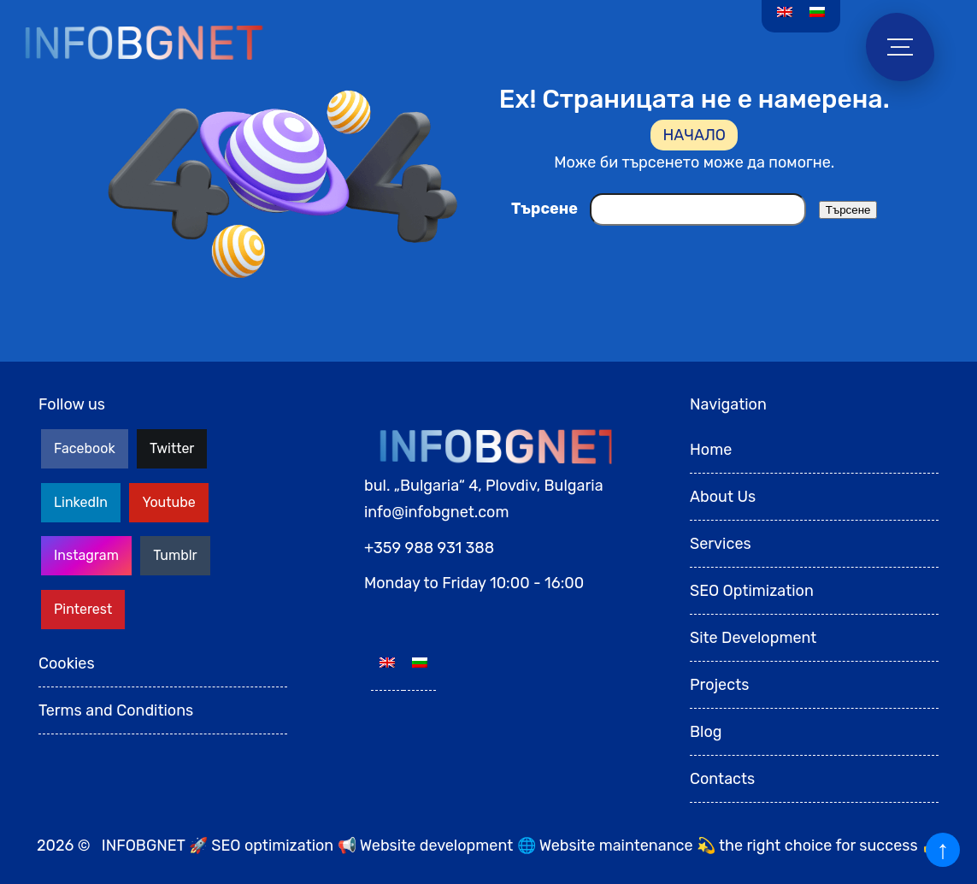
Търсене (544, 208)
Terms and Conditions (115, 710)
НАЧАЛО (694, 135)
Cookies (66, 663)
